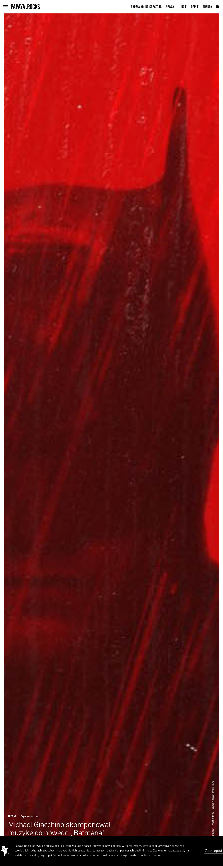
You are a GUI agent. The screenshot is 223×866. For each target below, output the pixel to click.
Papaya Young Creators (146, 7)
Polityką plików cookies (106, 846)
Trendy (207, 7)
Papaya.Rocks (29, 816)
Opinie (195, 7)
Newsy (170, 7)
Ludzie (182, 7)
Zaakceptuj (213, 851)
